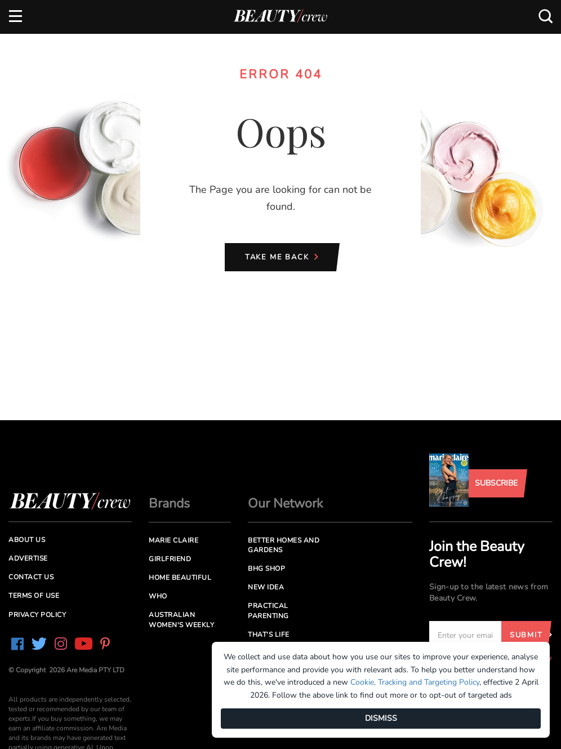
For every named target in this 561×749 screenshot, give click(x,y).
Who (158, 596)
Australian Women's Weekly (181, 619)
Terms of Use (33, 595)
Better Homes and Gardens (283, 545)
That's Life (269, 634)
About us (26, 539)
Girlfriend (170, 558)
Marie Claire (173, 540)
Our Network (285, 503)
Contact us (31, 576)
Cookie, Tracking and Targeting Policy (414, 682)
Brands (169, 503)
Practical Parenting (268, 610)
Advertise (28, 558)
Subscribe (496, 483)
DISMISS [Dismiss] (381, 718)
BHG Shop (266, 568)
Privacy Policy (37, 614)
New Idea (266, 587)
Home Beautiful (180, 577)
